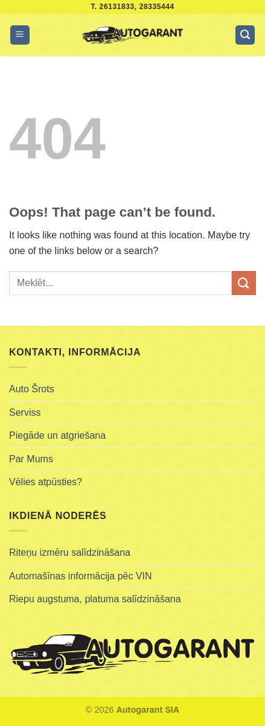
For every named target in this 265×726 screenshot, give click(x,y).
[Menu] (20, 35)
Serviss (24, 412)
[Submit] (244, 283)
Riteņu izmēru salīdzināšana (69, 552)
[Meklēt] (245, 35)
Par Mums (31, 459)
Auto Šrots (31, 389)
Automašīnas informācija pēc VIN (80, 576)
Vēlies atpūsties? (45, 482)
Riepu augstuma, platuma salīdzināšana (95, 599)
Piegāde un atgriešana (57, 435)
